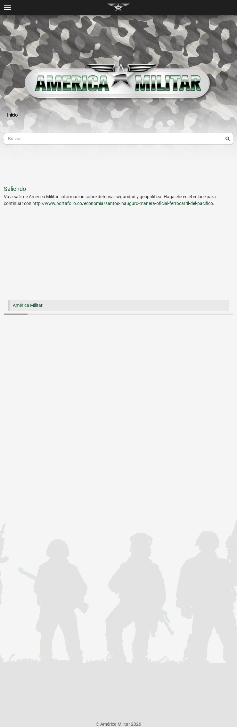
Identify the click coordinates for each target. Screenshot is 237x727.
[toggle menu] (7, 7)
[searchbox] (118, 138)
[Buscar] (227, 138)
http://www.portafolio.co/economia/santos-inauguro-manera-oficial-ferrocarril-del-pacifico (122, 203)
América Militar (28, 305)
